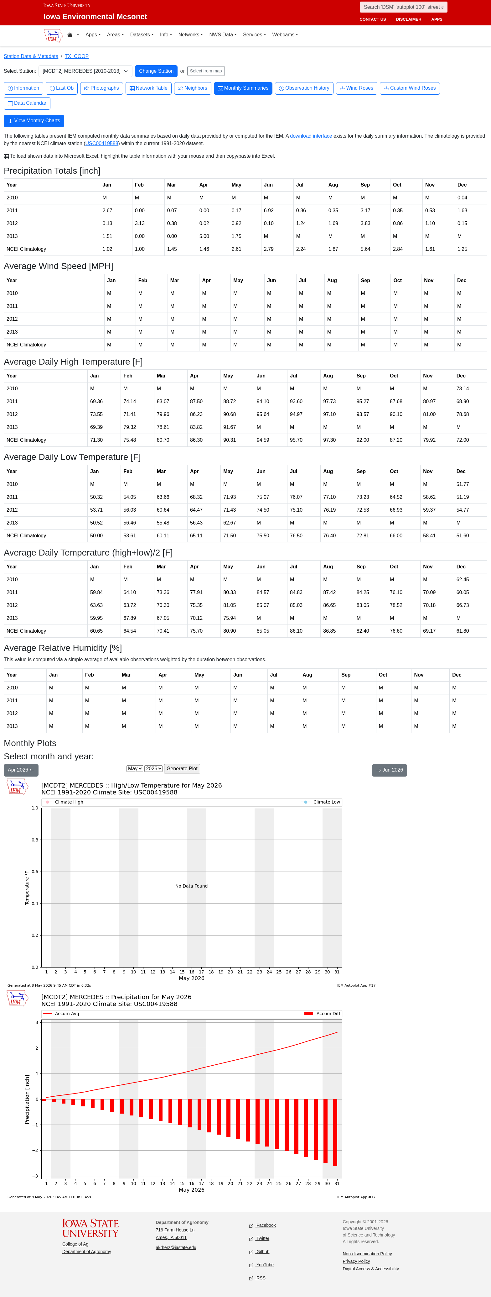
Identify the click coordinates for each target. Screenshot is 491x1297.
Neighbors (192, 88)
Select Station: (20, 71)
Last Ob (62, 88)
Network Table (149, 88)
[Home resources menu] (73, 36)
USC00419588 (101, 143)
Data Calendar (27, 103)
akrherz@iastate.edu (176, 1247)
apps (437, 19)
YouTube (261, 1265)
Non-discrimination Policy (367, 1253)
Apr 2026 (21, 770)
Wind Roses (356, 88)
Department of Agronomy (86, 1251)
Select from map (206, 70)
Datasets (140, 34)
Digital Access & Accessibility (371, 1268)
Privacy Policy (356, 1261)
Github (259, 1252)
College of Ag (75, 1244)
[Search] (403, 7)
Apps (91, 34)
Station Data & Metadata (31, 56)
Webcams (283, 34)
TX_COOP (77, 56)
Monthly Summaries (243, 88)
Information (23, 88)
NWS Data (221, 34)
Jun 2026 (389, 770)
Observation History (304, 88)
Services (252, 34)
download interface (311, 136)
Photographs (101, 88)
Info (164, 34)
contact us (372, 19)
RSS (257, 1278)
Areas (113, 34)
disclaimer (408, 19)
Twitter (259, 1239)
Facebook (262, 1226)
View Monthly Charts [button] (34, 121)
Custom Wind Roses (410, 88)
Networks (188, 34)
